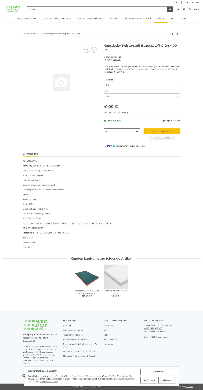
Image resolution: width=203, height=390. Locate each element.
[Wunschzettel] (184, 9)
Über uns (67, 325)
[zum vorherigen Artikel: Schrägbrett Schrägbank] (172, 34)
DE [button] (185, 2)
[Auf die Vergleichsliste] (87, 50)
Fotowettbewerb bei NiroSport (76, 339)
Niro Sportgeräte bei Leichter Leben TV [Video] (80, 345)
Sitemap (107, 335)
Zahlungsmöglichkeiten (73, 330)
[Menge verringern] (106, 131)
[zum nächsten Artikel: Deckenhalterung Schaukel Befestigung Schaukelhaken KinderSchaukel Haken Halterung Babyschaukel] (177, 34)
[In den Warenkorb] (25, 42)
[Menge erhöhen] (137, 131)
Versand (124, 112)
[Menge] (121, 131)
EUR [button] (175, 2)
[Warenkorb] (194, 9)
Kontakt (195, 2)
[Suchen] (97, 9)
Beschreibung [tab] (30, 154)
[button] (178, 9)
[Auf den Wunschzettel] (94, 50)
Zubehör (117, 59)
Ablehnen (167, 380)
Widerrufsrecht (110, 339)
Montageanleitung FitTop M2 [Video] (79, 356)
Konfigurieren (149, 380)
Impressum (108, 344)
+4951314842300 (153, 328)
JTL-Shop (189, 387)
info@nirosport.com (159, 337)
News (183, 18)
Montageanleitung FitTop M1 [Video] (79, 351)
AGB (105, 330)
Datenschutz (109, 325)
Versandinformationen (73, 335)
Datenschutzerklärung (49, 382)
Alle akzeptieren (157, 372)
